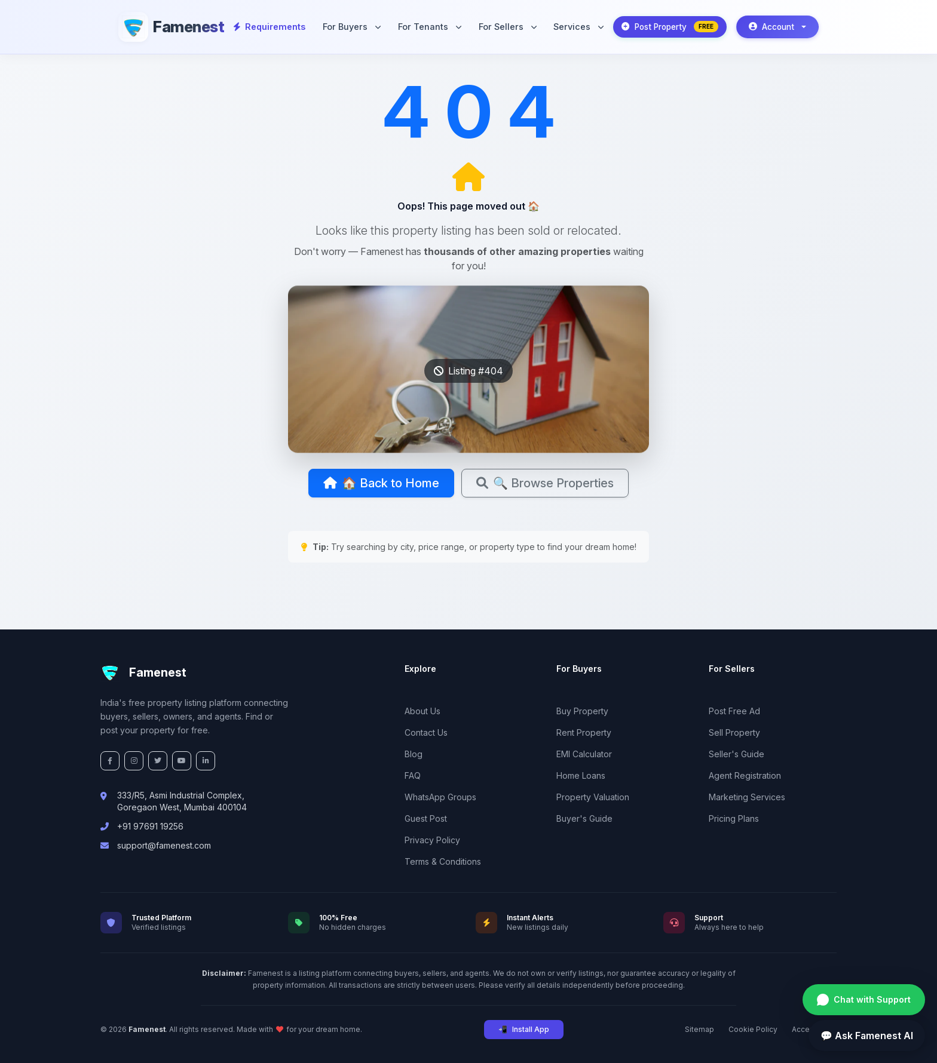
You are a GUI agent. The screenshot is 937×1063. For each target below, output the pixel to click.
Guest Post (426, 818)
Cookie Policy (752, 1029)
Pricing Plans (734, 818)
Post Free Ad (734, 711)
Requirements (269, 26)
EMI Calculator (584, 754)
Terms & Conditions (443, 861)
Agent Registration (745, 775)
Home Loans (580, 775)
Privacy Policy (432, 840)
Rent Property (583, 732)
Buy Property (582, 711)
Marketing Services (747, 797)
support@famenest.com (164, 845)
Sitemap (699, 1029)
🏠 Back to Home (381, 483)
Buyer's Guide (584, 818)
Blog (413, 754)
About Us (422, 711)
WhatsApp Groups (440, 797)
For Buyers (352, 26)
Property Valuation (592, 797)
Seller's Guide (736, 754)
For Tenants (429, 26)
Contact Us (426, 732)
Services (578, 26)
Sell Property (734, 732)
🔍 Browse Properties (545, 483)
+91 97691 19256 (150, 826)
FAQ (413, 775)
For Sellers (508, 26)
